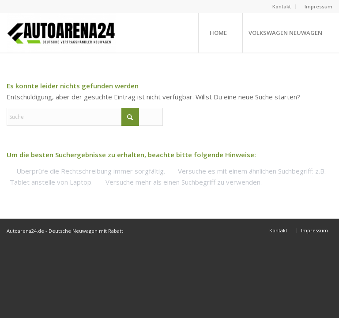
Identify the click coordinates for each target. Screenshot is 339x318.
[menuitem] (282, 6)
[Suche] (85, 117)
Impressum (318, 6)
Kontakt (281, 6)
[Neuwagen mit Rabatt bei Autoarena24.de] (61, 33)
